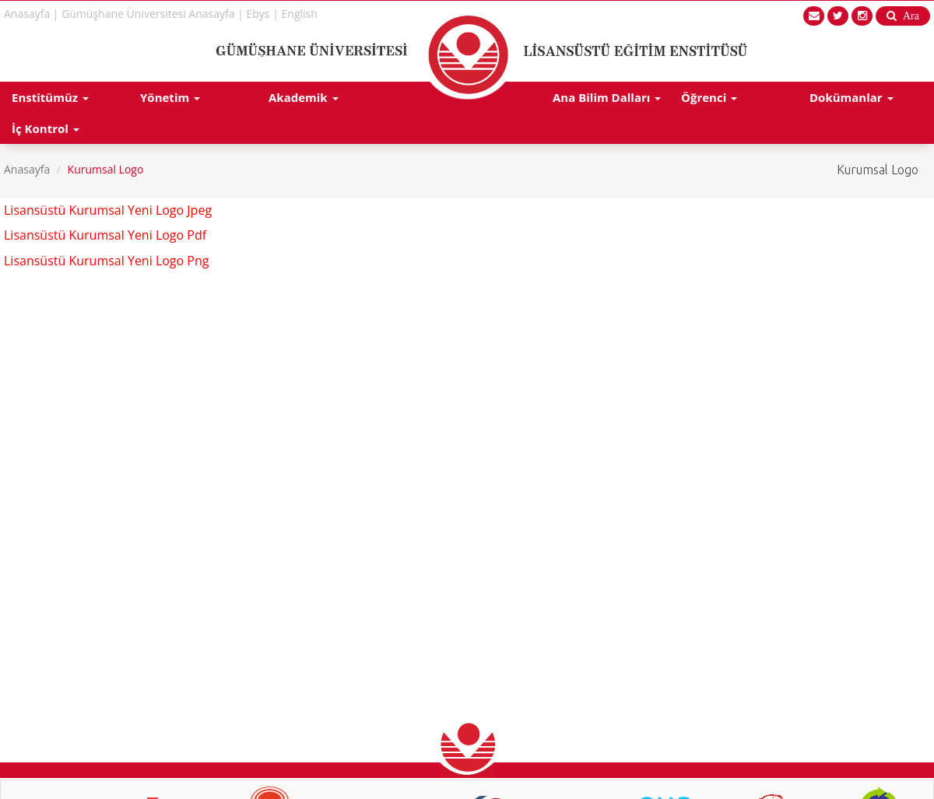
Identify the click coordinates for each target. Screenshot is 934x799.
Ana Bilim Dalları (607, 97)
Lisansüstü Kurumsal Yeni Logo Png (106, 260)
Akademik (304, 97)
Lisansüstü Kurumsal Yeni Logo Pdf (105, 235)
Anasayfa (27, 169)
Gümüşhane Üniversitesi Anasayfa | (152, 13)
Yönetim (170, 97)
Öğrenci (709, 97)
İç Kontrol (45, 128)
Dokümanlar (851, 97)
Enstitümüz (50, 97)
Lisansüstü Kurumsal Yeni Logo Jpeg (108, 210)
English (300, 13)
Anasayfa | (31, 13)
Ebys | (263, 13)
